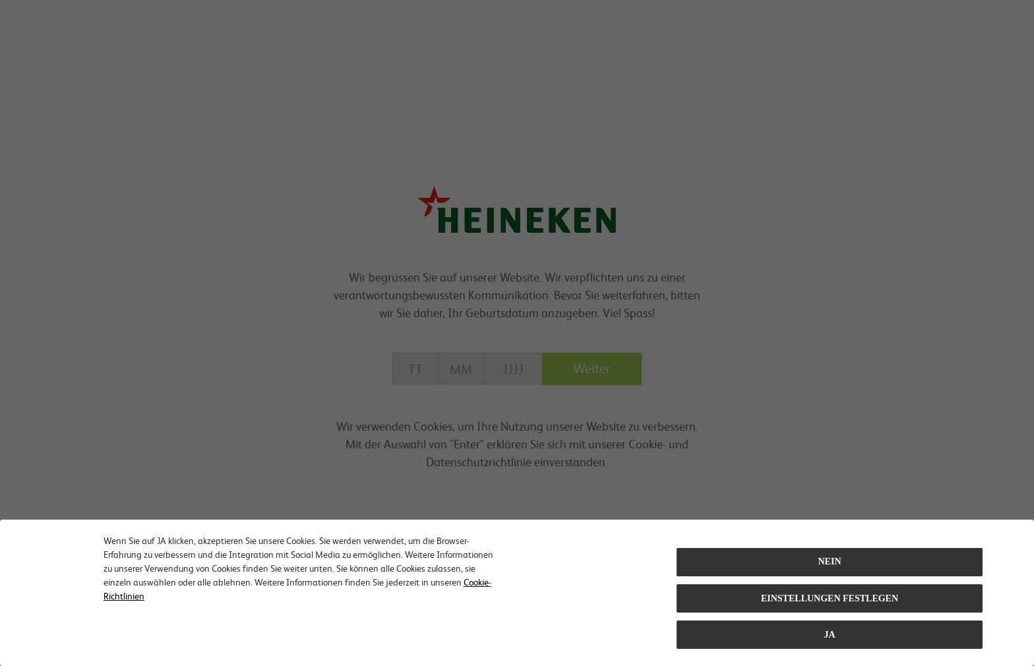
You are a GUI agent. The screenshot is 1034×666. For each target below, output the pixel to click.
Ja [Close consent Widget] (829, 635)
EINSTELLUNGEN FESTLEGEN (829, 598)
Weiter (592, 368)
